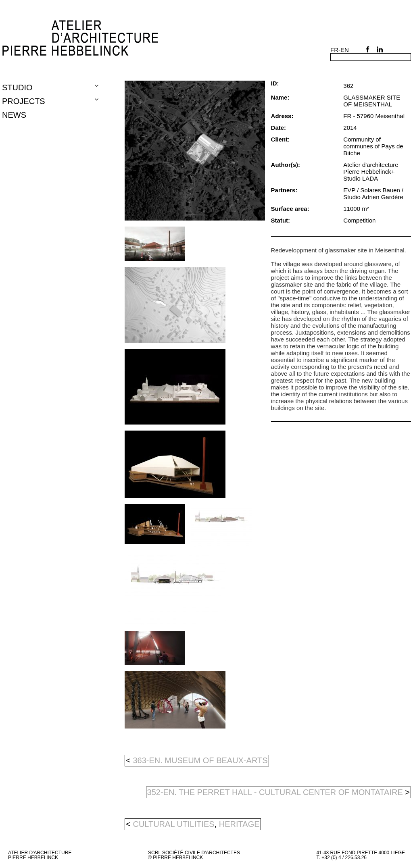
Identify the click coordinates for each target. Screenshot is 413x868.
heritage (239, 824)
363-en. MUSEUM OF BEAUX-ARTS (196, 760)
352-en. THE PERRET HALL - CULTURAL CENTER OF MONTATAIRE (278, 792)
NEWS (14, 114)
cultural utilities (173, 824)
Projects (23, 101)
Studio (17, 87)
